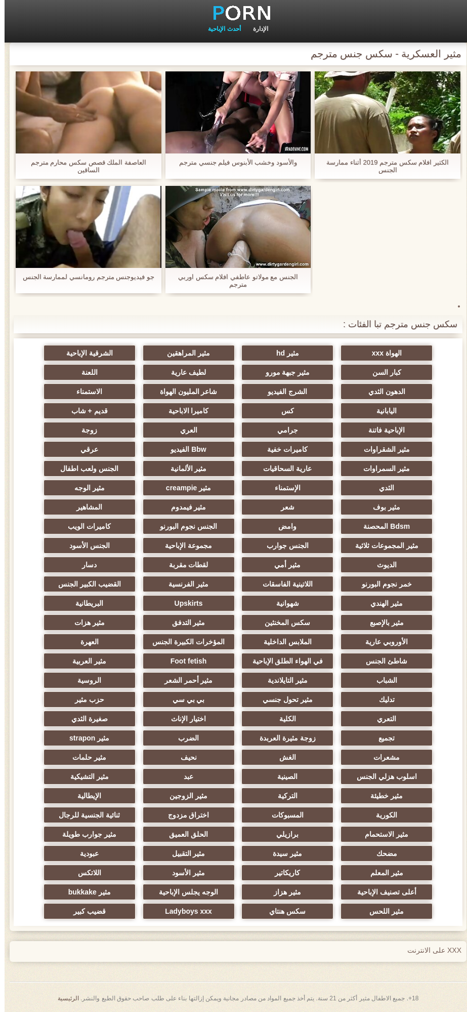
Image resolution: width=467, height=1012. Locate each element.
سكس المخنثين (283, 622)
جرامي (283, 430)
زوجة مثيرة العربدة (283, 738)
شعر (283, 507)
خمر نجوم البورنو (382, 584)
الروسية (85, 680)
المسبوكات (283, 815)
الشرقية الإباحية (85, 353)
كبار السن (382, 372)
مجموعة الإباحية (183, 545)
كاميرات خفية (283, 449)
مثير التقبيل (184, 853)
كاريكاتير (282, 873)
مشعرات (382, 757)
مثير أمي (283, 565)
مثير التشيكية (85, 776)
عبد (184, 776)
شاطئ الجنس (382, 661)
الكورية (382, 815)
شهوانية (283, 603)
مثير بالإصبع (382, 622)
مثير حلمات (85, 757)
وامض (283, 526)
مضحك (382, 853)
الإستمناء (283, 488)
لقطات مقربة (184, 565)
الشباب (382, 680)
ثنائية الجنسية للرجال (84, 815)
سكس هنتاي (283, 911)
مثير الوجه (85, 488)
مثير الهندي (382, 603)
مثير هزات (85, 622)
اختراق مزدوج (184, 815)
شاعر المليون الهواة (184, 391)
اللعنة (85, 372)
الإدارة (256, 28)
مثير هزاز (282, 892)
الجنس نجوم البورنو (184, 526)
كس (283, 411)
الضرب (184, 738)
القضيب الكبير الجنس (85, 584)
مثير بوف (382, 507)
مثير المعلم (382, 873)
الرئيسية (63, 998)
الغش (283, 757)
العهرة (85, 642)
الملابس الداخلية (283, 642)
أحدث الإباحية (219, 28)
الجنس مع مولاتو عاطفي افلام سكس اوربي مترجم (233, 280)
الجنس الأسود (85, 545)
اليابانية (382, 411)
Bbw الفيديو (183, 449)
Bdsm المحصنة (382, 526)
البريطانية (85, 603)
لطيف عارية (183, 372)
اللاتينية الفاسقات (283, 584)
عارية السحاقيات (283, 468)
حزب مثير (85, 699)
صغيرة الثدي (85, 719)
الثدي (382, 488)
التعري (382, 719)
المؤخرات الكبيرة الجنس (184, 642)
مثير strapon (85, 738)
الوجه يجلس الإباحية (184, 892)
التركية (283, 796)
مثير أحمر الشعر (184, 680)
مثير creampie (183, 488)
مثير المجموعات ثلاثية (382, 545)
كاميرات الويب (84, 526)
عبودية (84, 853)
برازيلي (283, 834)
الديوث (382, 565)
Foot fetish (184, 661)
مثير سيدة (283, 853)
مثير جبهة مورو (283, 372)
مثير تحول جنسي (283, 699)
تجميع (382, 738)
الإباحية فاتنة (382, 430)
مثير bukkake (85, 892)
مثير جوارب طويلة (85, 834)
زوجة (85, 430)
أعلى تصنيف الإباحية (382, 892)
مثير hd (283, 353)
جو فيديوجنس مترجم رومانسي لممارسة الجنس (84, 277)
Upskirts (184, 603)
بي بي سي (184, 699)
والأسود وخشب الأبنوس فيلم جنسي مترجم (233, 162)
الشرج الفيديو (283, 391)
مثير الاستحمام (382, 834)
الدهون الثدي (382, 391)
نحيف (184, 757)
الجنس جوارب (283, 545)
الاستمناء (85, 391)
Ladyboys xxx (183, 911)
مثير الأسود (183, 873)
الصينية (283, 776)
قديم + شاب (85, 411)
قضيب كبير (85, 911)
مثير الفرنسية (184, 584)
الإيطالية (85, 796)
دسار (84, 565)
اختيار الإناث (183, 719)
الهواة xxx (382, 353)
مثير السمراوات (382, 468)
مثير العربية (85, 661)
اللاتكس (85, 873)
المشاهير (85, 507)
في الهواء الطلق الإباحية (283, 661)
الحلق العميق (183, 834)
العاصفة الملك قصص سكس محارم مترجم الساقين (84, 166)
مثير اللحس (382, 911)
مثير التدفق (184, 622)
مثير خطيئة (382, 796)
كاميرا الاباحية (184, 411)
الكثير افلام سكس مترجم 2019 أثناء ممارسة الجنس (383, 166)
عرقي (85, 449)
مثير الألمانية (184, 468)
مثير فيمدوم (184, 507)
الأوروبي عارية (382, 642)
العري (184, 430)
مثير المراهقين (183, 353)
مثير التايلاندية (283, 680)
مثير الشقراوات (382, 449)
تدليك (382, 699)
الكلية (283, 719)
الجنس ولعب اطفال (85, 468)
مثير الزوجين (184, 796)
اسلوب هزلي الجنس (382, 776)
